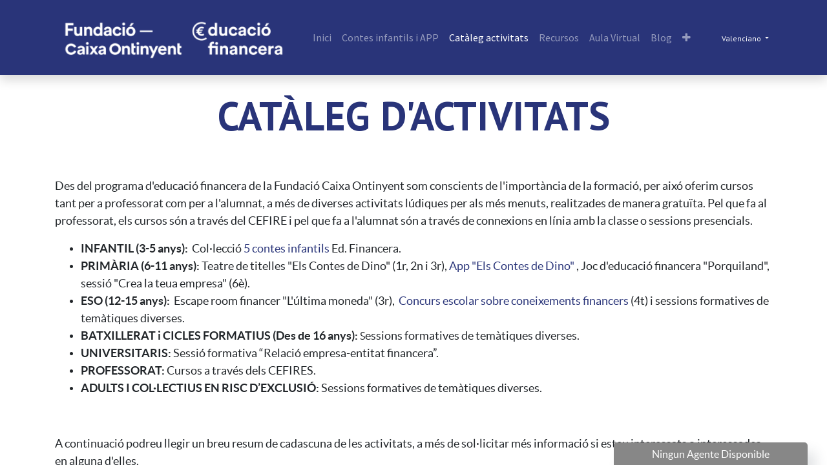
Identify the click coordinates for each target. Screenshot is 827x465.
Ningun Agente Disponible (710, 454)
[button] (686, 37)
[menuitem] (322, 37)
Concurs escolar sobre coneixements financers (514, 300)
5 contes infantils (287, 248)
